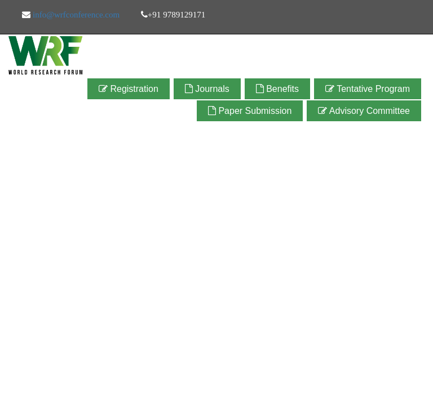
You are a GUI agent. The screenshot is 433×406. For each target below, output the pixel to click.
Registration (128, 89)
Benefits (277, 89)
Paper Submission (249, 111)
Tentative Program (367, 89)
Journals (207, 89)
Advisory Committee (364, 111)
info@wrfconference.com (75, 14)
